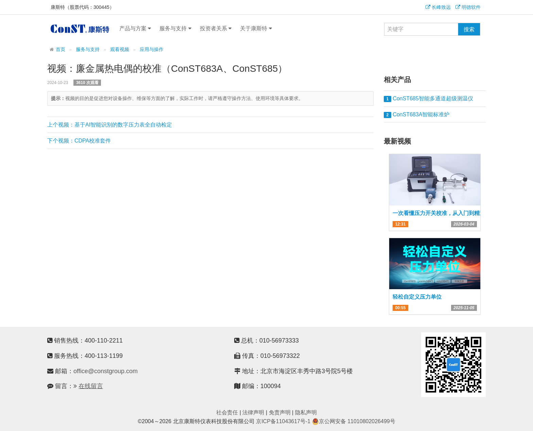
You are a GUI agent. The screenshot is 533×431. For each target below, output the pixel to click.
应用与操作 (152, 49)
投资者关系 (215, 28)
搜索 (469, 29)
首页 (60, 49)
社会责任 (227, 412)
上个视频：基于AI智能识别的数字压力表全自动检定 (109, 125)
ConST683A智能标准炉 (416, 115)
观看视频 (119, 49)
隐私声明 (306, 412)
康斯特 (80, 28)
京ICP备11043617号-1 (283, 421)
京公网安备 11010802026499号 (353, 421)
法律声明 (253, 412)
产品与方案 (135, 28)
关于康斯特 (256, 28)
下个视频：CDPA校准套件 (79, 141)
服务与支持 (175, 28)
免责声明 (280, 412)
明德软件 (468, 7)
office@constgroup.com (105, 371)
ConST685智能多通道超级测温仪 (428, 99)
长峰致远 (438, 7)
